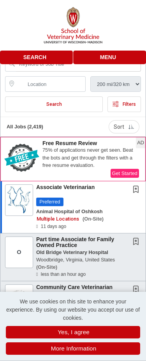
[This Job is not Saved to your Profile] (137, 190)
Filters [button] (124, 104)
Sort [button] (124, 127)
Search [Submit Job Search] (54, 104)
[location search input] (51, 84)
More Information (73, 348)
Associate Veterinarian (65, 187)
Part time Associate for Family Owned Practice (75, 242)
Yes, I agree (74, 332)
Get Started (124, 173)
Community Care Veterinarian (74, 287)
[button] (109, 57)
